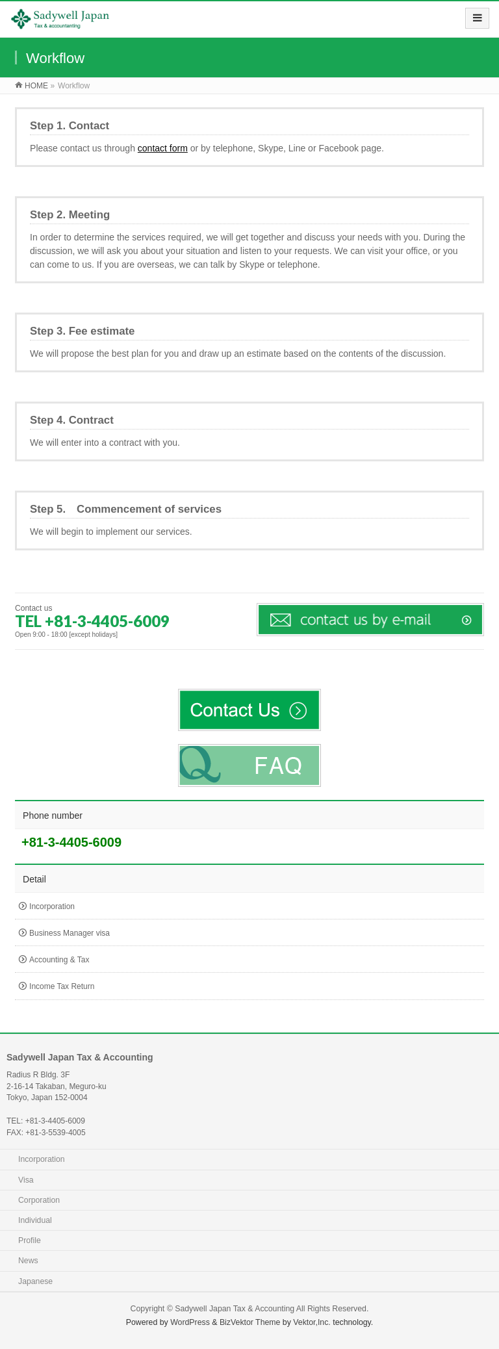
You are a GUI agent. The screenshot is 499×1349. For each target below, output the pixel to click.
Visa (26, 1180)
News (28, 1260)
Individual (35, 1220)
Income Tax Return (61, 986)
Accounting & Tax (59, 959)
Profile (29, 1240)
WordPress (190, 1322)
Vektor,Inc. (312, 1322)
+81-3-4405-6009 (71, 842)
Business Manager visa (69, 933)
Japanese (35, 1281)
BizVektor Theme (250, 1322)
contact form (163, 148)
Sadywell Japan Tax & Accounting (234, 1308)
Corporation (39, 1200)
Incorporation (52, 906)
